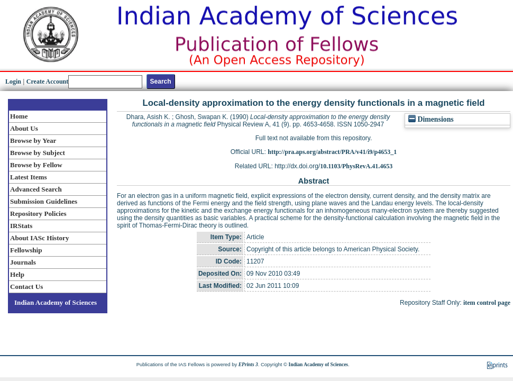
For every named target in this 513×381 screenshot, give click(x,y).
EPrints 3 (248, 364)
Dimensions (431, 119)
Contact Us (26, 287)
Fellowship (26, 250)
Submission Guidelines (43, 201)
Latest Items (28, 177)
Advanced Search (36, 189)
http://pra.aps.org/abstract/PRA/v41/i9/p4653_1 (332, 152)
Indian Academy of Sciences (55, 302)
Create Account (47, 81)
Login (13, 81)
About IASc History (39, 238)
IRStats (21, 226)
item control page (486, 302)
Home (19, 116)
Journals (23, 262)
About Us (24, 128)
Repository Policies (38, 213)
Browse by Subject (37, 153)
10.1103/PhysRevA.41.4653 (356, 166)
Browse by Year (33, 140)
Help (17, 274)
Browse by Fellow (36, 165)
